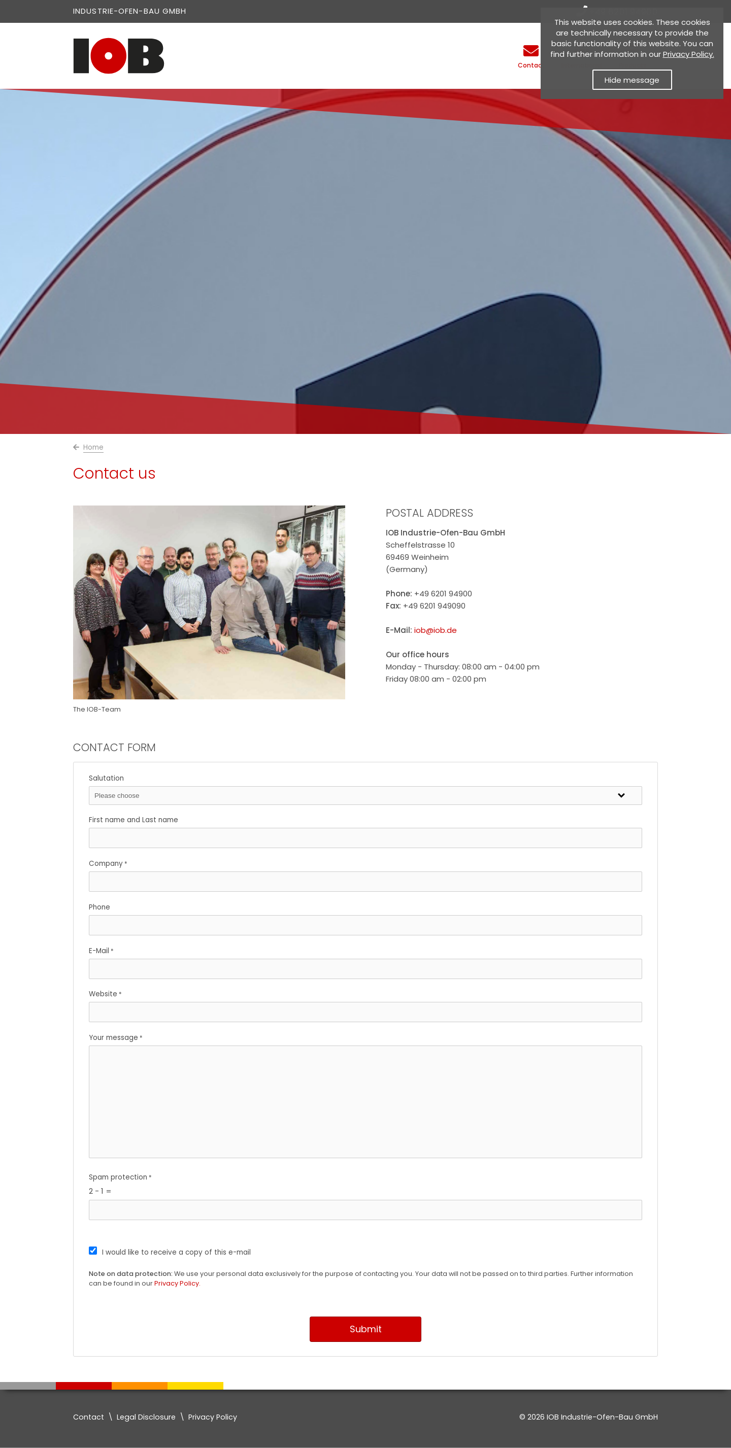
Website (103, 994)
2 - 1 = (100, 1191)
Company (106, 863)
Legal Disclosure (146, 1417)
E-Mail (99, 951)
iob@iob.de (435, 630)
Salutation (106, 778)
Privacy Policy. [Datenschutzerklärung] (688, 54)
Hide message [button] (632, 80)
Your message (113, 1037)
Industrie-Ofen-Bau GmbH (129, 11)
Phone (99, 907)
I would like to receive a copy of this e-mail (176, 1252)
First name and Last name (133, 820)
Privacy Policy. (177, 1283)
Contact (88, 1417)
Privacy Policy (212, 1417)
